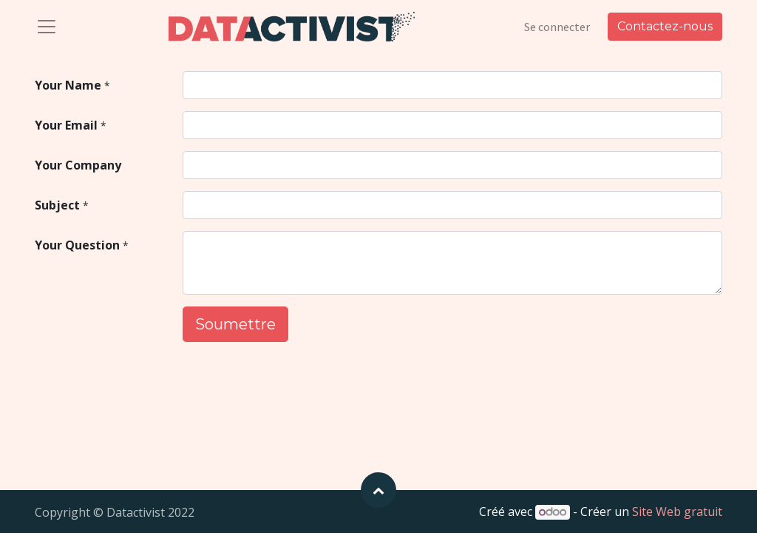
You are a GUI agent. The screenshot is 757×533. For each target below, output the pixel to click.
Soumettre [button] (235, 324)
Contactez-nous (665, 26)
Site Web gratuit (677, 511)
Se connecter (557, 26)
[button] (378, 490)
